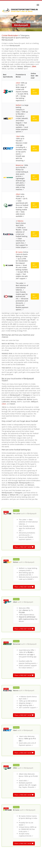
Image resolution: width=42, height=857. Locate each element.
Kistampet (6, 731)
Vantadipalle (7, 728)
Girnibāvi (6, 745)
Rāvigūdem (7, 711)
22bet (34, 66)
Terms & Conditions (21, 854)
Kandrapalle (7, 735)
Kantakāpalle (8, 724)
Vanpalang (7, 701)
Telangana (21, 756)
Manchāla (6, 704)
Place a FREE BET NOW (23, 306)
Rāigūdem (6, 738)
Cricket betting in (7, 756)
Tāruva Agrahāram (10, 714)
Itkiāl (4, 718)
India (15, 756)
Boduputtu (7, 721)
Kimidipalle (7, 741)
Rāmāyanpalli (32, 272)
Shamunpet (7, 707)
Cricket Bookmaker (10, 35)
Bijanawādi (7, 748)
